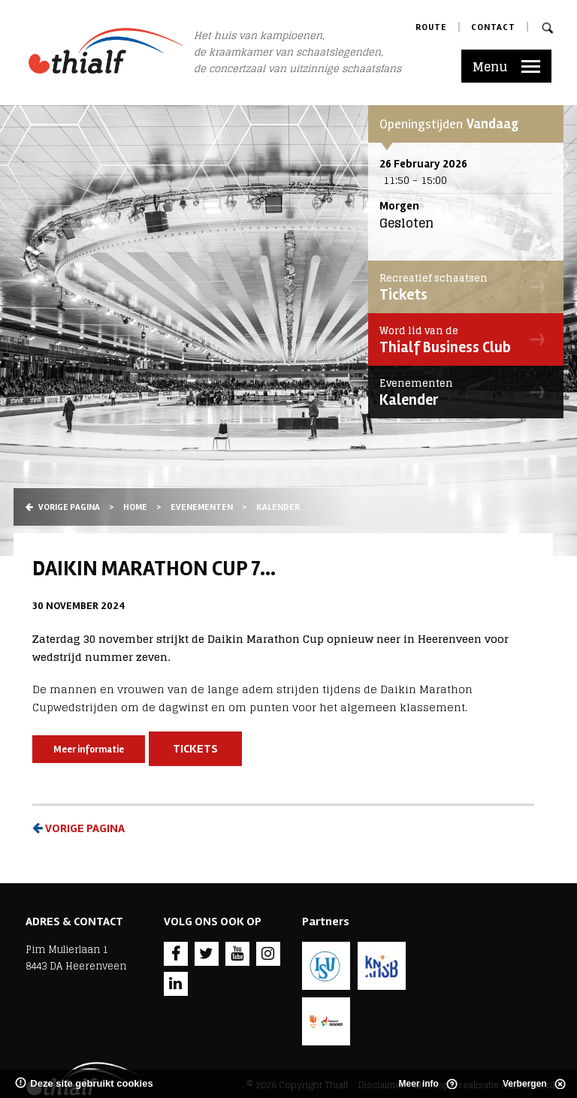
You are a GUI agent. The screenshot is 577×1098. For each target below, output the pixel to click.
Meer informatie (88, 750)
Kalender (462, 392)
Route (431, 27)
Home (135, 507)
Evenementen (202, 507)
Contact (493, 27)
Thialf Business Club (462, 339)
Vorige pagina (63, 507)
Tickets (462, 287)
